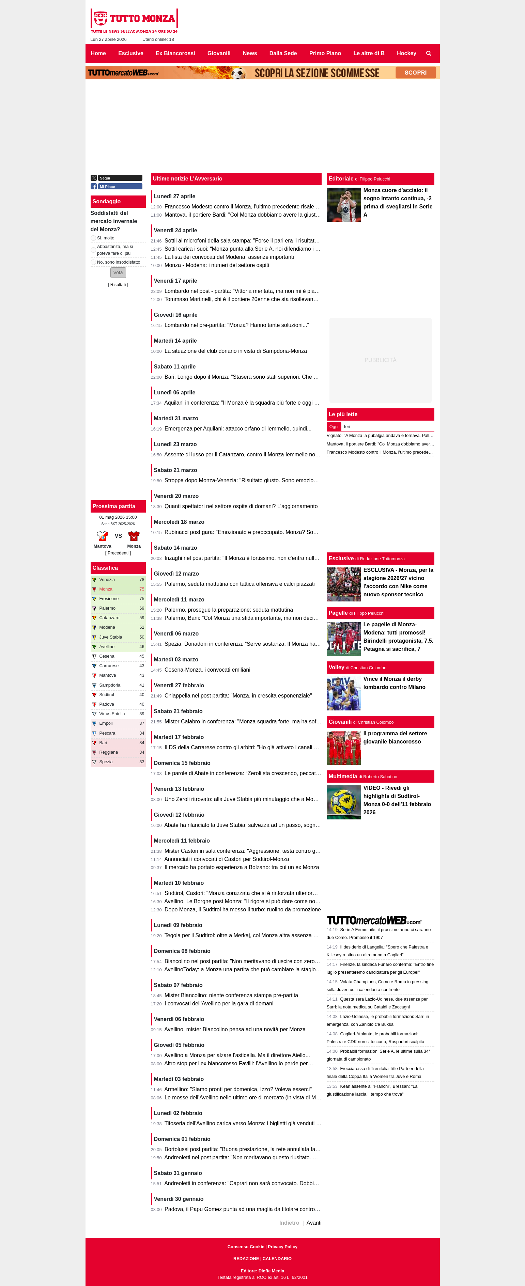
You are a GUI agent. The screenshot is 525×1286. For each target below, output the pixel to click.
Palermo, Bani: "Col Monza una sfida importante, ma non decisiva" (245, 618)
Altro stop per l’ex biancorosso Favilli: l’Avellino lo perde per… (238, 1063)
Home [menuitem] (98, 53)
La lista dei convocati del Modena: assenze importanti (229, 257)
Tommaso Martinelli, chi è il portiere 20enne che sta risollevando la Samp (253, 299)
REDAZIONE (246, 1258)
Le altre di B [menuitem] (369, 53)
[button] (118, 272)
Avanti (314, 1223)
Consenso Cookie (246, 1246)
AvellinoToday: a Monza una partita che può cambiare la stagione (243, 969)
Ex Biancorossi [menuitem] (175, 53)
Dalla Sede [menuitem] (283, 53)
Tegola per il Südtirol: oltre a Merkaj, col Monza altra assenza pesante (249, 935)
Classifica (105, 568)
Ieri (347, 426)
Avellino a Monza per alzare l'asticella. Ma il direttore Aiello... (237, 1055)
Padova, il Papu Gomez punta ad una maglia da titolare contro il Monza (251, 1209)
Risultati (118, 284)
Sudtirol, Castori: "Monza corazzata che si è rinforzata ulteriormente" (247, 893)
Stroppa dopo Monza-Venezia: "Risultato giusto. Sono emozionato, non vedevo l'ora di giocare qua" (285, 480)
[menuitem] (428, 53)
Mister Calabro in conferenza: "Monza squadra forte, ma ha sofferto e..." (251, 721)
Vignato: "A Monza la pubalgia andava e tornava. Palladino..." (386, 435)
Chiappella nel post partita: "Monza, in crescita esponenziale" (238, 696)
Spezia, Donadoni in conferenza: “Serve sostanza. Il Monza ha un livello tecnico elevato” (271, 644)
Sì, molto (105, 237)
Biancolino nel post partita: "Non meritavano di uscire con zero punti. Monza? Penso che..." (274, 961)
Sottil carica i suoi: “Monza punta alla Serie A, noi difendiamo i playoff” (249, 249)
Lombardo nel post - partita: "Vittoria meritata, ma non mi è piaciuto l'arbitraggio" (261, 291)
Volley (336, 667)
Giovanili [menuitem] (219, 53)
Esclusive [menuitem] (130, 53)
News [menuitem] (250, 53)
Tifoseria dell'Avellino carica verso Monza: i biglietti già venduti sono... (249, 1123)
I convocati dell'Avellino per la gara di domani (219, 1003)
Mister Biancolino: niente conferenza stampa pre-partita (231, 995)
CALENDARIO (277, 1258)
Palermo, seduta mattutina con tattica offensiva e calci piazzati (240, 584)
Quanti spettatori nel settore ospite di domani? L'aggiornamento (241, 506)
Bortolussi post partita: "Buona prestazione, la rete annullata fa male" (247, 1149)
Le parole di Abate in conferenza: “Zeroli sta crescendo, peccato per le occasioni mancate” (273, 773)
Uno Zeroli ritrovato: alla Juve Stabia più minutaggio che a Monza (243, 799)
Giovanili (340, 722)
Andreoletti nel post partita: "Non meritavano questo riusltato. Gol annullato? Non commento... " (279, 1157)
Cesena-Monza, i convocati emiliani (207, 670)
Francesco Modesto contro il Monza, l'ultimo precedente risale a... (244, 206)
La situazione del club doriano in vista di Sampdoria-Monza (236, 351)
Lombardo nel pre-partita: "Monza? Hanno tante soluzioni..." (237, 325)
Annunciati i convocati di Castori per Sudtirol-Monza (226, 859)
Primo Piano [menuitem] (325, 53)
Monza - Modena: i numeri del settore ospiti (217, 265)
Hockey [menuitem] (406, 53)
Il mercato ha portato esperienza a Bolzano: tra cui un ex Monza (242, 867)
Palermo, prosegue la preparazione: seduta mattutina (229, 610)
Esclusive (341, 558)
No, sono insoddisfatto (118, 262)
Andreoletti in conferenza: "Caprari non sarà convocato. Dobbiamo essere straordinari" (268, 1183)
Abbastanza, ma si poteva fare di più (115, 249)
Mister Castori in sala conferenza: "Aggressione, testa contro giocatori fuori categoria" (268, 851)
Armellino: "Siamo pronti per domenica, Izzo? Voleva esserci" (238, 1089)
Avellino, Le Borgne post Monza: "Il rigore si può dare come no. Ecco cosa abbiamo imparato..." (279, 901)
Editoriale (341, 179)
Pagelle (338, 613)
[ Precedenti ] (118, 552)
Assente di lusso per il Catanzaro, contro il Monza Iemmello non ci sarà (250, 454)
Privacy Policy (282, 1246)
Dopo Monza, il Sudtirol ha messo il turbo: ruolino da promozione (243, 909)
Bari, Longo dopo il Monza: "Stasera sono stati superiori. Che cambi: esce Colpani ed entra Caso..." (285, 377)
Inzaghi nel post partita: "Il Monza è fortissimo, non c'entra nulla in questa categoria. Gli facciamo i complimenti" (299, 558)
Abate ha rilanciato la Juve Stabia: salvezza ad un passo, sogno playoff (250, 825)
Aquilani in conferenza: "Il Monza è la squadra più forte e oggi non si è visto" (256, 403)
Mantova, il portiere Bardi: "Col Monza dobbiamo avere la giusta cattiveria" (254, 215)
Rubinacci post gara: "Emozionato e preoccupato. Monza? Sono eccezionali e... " (262, 532)
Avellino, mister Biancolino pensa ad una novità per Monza (235, 1029)
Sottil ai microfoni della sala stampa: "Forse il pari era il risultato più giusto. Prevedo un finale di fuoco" (287, 241)
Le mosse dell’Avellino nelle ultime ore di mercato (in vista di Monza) (247, 1097)
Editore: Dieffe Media (262, 1270)
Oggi (334, 426)
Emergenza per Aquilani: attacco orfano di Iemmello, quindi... (238, 429)
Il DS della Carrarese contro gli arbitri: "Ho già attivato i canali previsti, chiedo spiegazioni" (273, 747)
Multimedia (343, 776)
